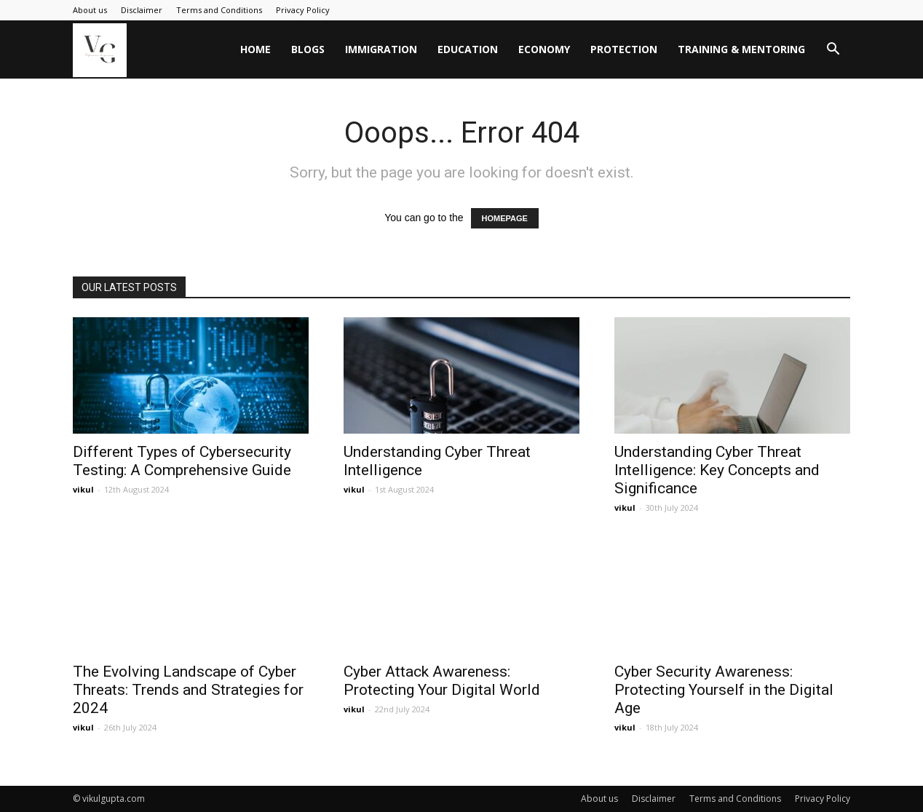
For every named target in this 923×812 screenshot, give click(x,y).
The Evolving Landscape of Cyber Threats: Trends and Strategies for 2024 (188, 690)
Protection (623, 49)
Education (467, 49)
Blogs (308, 49)
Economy (544, 49)
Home (255, 49)
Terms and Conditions (219, 9)
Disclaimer (141, 9)
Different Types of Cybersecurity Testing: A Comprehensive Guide (182, 461)
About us (90, 9)
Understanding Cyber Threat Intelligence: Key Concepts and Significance (717, 470)
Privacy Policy (303, 9)
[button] (832, 50)
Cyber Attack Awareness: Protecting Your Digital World (442, 680)
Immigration (381, 49)
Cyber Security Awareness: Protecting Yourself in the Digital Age (723, 690)
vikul (83, 489)
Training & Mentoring (741, 49)
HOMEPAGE (505, 218)
